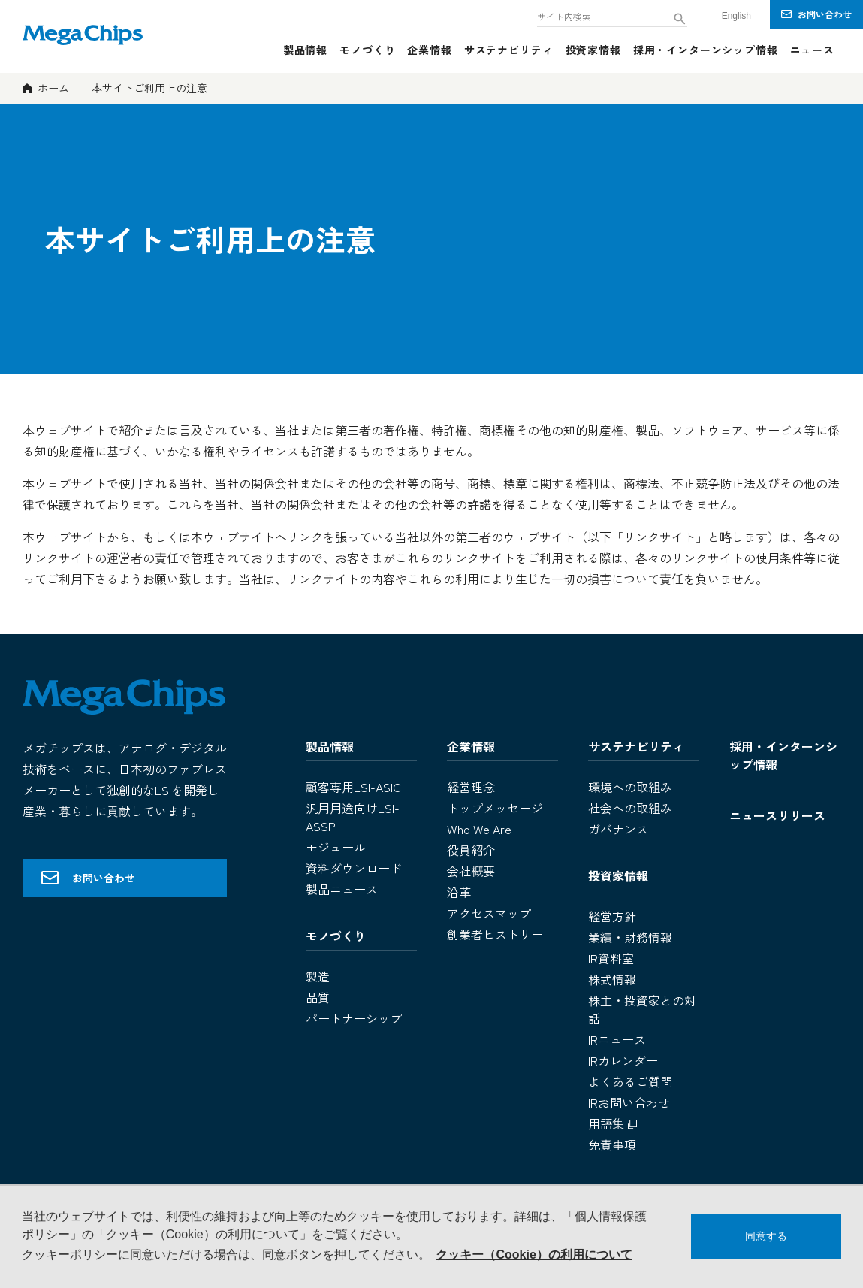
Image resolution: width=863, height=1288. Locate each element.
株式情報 (612, 979)
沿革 (459, 892)
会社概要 (471, 871)
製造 (318, 976)
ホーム (53, 87)
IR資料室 (611, 958)
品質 (318, 997)
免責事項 (612, 1144)
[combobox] (612, 15)
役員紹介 (471, 850)
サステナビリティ (636, 746)
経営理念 (471, 787)
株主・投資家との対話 (642, 1009)
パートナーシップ (354, 1018)
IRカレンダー (623, 1060)
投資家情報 (618, 875)
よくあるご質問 (630, 1081)
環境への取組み (630, 787)
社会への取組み (630, 808)
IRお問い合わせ (629, 1102)
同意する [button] (766, 1236)
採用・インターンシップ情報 (783, 755)
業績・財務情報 (630, 937)
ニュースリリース (777, 815)
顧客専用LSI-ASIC (353, 787)
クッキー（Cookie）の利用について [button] (534, 1254)
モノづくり (336, 936)
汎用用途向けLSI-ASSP (353, 817)
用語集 (614, 1123)
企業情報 (471, 746)
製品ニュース (342, 889)
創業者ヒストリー (495, 934)
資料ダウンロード (354, 868)
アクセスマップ (489, 913)
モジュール (336, 847)
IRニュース (617, 1039)
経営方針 (612, 916)
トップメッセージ (495, 808)
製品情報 (330, 746)
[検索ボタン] (679, 18)
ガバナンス (618, 829)
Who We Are (479, 829)
